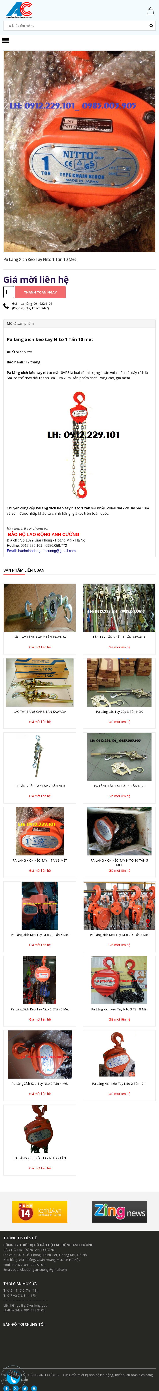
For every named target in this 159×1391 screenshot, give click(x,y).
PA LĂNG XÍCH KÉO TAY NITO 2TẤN (40, 1158)
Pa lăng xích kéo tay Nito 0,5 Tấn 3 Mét (119, 935)
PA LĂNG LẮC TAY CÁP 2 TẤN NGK (40, 786)
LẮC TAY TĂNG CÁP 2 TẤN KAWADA (39, 637)
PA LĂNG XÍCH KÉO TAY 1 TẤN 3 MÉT (40, 860)
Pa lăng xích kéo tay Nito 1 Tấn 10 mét (39, 259)
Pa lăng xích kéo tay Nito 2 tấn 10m (119, 1083)
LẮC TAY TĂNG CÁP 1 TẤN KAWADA (119, 637)
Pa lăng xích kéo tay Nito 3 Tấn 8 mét (119, 1009)
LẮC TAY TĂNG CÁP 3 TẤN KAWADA (39, 711)
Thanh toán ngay (40, 292)
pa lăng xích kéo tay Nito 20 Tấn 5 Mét (40, 935)
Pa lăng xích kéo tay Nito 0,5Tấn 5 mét (40, 1009)
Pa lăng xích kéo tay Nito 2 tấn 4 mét (40, 1083)
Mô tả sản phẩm (20, 323)
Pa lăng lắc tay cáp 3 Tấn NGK (119, 711)
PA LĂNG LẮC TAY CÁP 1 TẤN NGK (119, 786)
